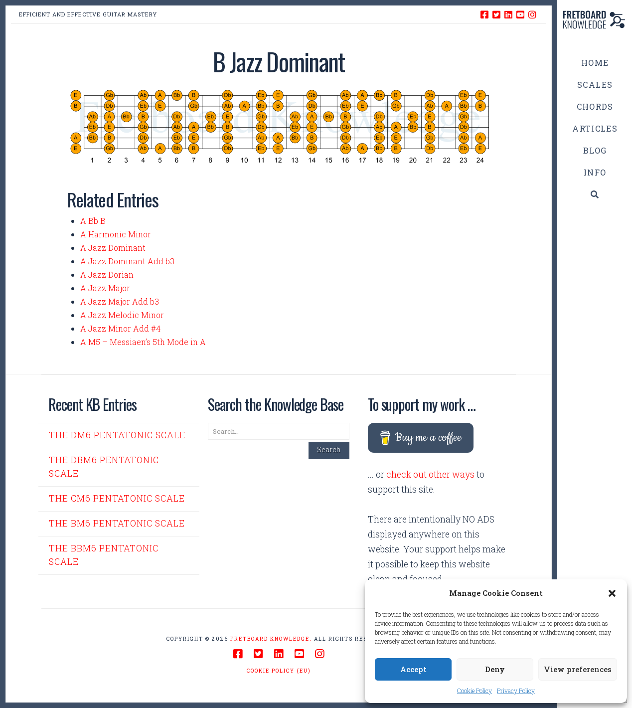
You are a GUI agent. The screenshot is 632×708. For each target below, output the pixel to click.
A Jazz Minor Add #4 (120, 328)
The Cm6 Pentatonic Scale (117, 498)
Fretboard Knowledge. (271, 639)
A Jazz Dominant (113, 247)
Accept (413, 669)
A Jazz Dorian (107, 274)
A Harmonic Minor (115, 234)
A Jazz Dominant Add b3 (127, 261)
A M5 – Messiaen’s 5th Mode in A (143, 342)
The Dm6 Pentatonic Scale (117, 435)
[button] (612, 593)
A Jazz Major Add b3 (119, 301)
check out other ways (430, 474)
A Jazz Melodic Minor (122, 315)
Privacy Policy (516, 691)
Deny (495, 669)
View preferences (578, 669)
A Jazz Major (105, 288)
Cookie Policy (474, 691)
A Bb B (93, 220)
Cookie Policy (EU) (279, 671)
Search (329, 449)
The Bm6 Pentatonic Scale (117, 523)
